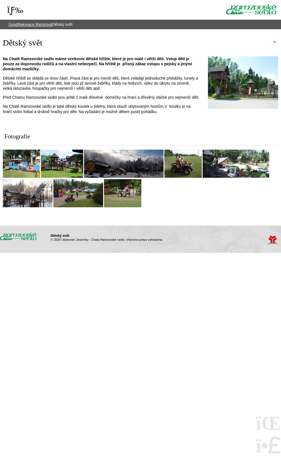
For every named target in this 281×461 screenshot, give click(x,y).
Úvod (251, 9)
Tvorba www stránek (272, 240)
